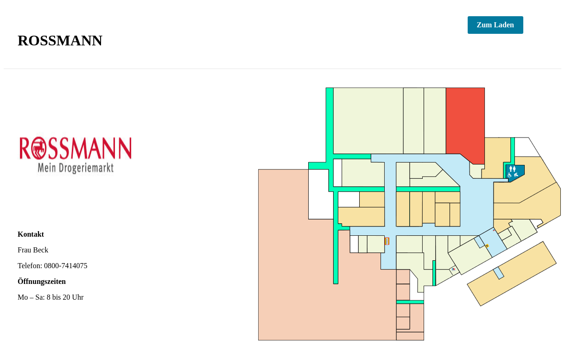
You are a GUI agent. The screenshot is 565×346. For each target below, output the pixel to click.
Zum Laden (495, 25)
